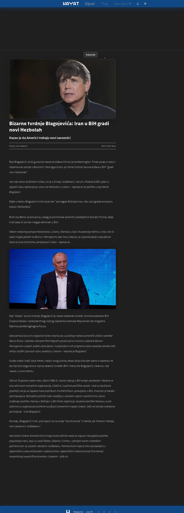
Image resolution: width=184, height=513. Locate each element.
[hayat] (71, 3)
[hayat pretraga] (130, 3)
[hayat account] (137, 3)
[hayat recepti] (121, 3)
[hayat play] (104, 3)
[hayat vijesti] (89, 3)
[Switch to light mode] (145, 3)
